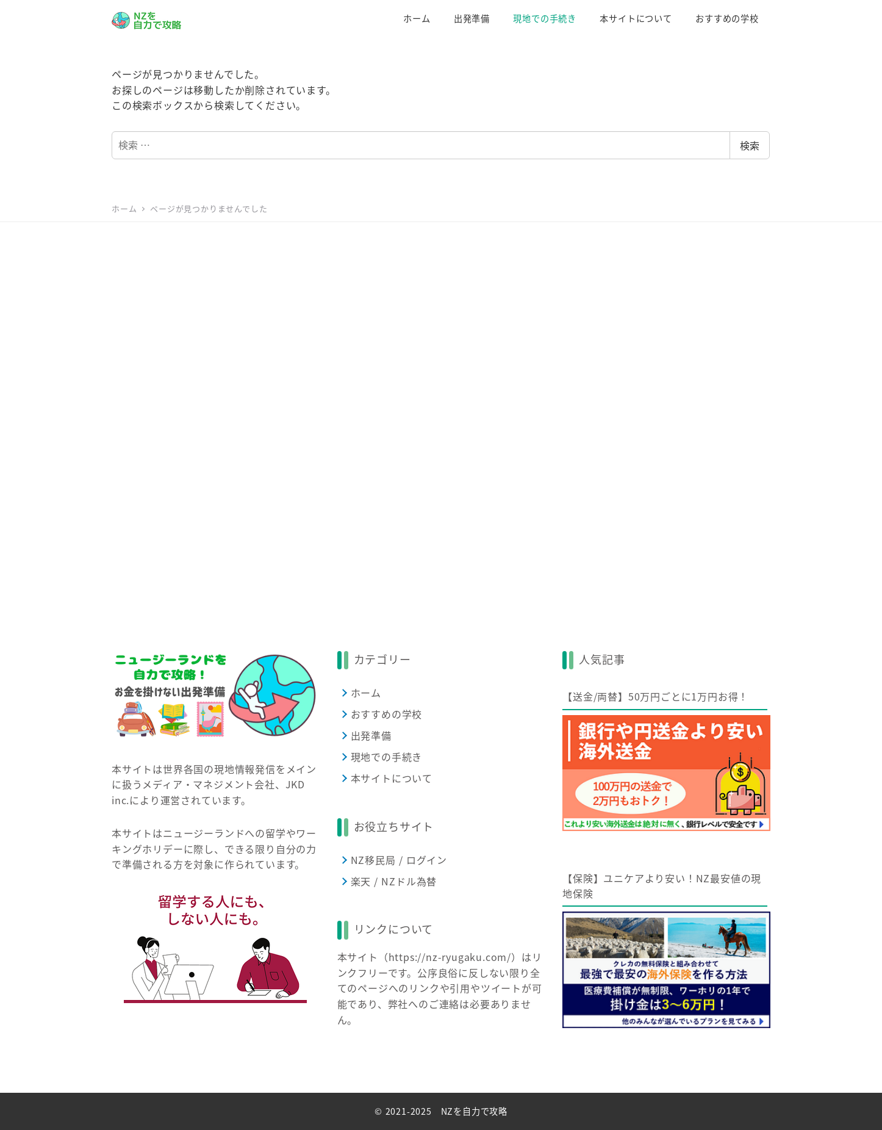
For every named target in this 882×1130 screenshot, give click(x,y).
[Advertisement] (441, 418)
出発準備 (371, 735)
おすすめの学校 (387, 714)
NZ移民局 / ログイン (399, 859)
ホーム (366, 692)
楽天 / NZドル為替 (394, 881)
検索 (749, 145)
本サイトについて (391, 778)
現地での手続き (387, 756)
